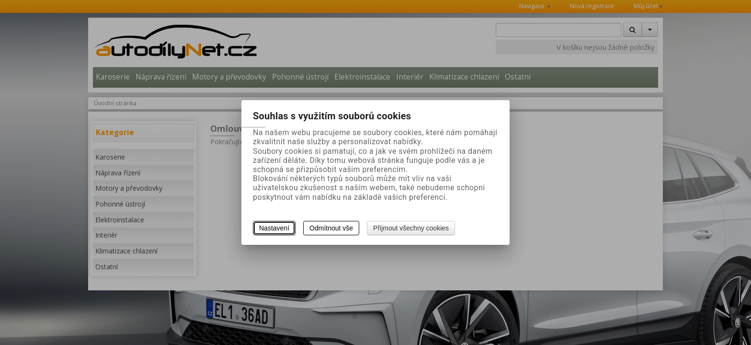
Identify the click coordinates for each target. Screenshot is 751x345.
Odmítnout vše (331, 228)
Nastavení (274, 228)
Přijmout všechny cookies (411, 228)
